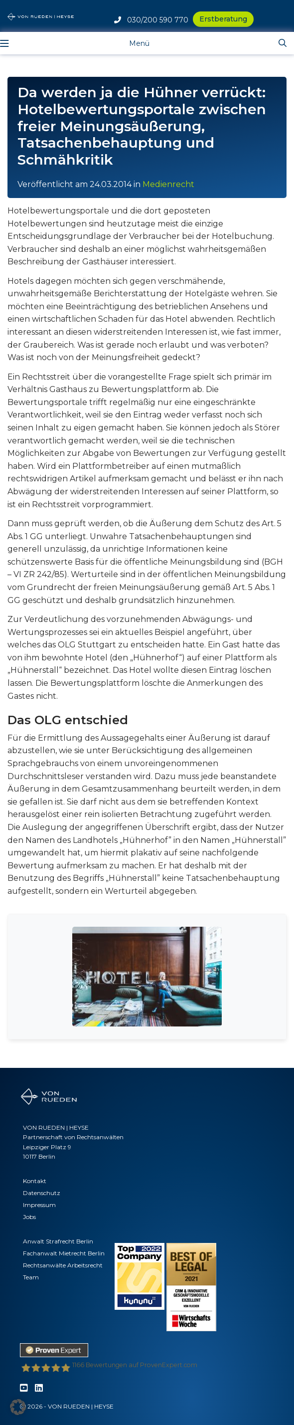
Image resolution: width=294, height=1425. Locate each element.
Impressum (39, 1205)
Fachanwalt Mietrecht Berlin (64, 1253)
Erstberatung (223, 18)
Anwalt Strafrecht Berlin (58, 1241)
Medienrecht (168, 184)
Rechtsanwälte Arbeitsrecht (63, 1265)
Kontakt (34, 1181)
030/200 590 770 (151, 19)
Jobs (29, 1217)
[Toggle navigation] (132, 42)
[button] (18, 1407)
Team (31, 1277)
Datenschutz (41, 1193)
